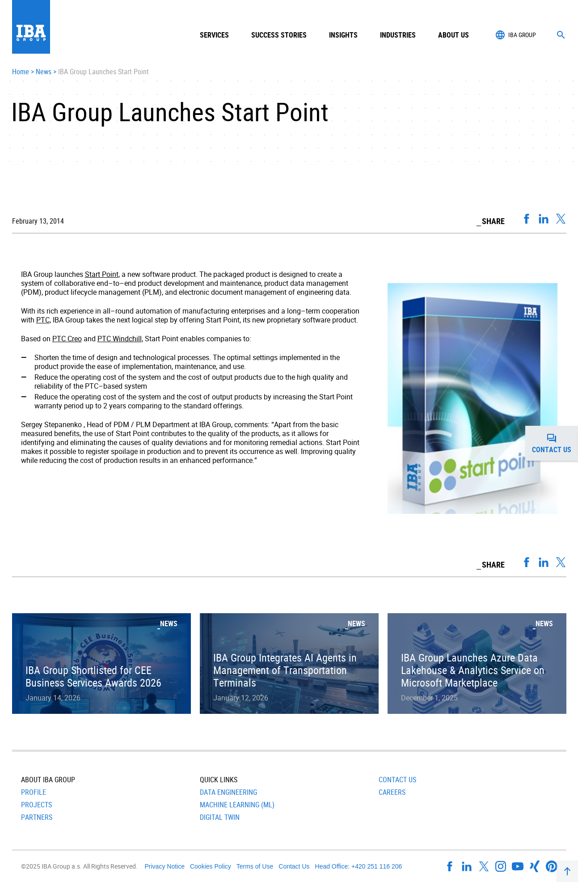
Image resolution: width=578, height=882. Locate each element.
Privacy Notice (165, 866)
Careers (392, 792)
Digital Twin (220, 817)
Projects (36, 805)
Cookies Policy (210, 866)
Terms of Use (254, 866)
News (43, 72)
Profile (33, 792)
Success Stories (279, 35)
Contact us (555, 443)
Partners (36, 817)
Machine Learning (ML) (237, 805)
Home (20, 72)
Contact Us (397, 779)
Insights (343, 35)
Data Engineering (228, 792)
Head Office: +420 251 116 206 (358, 866)
